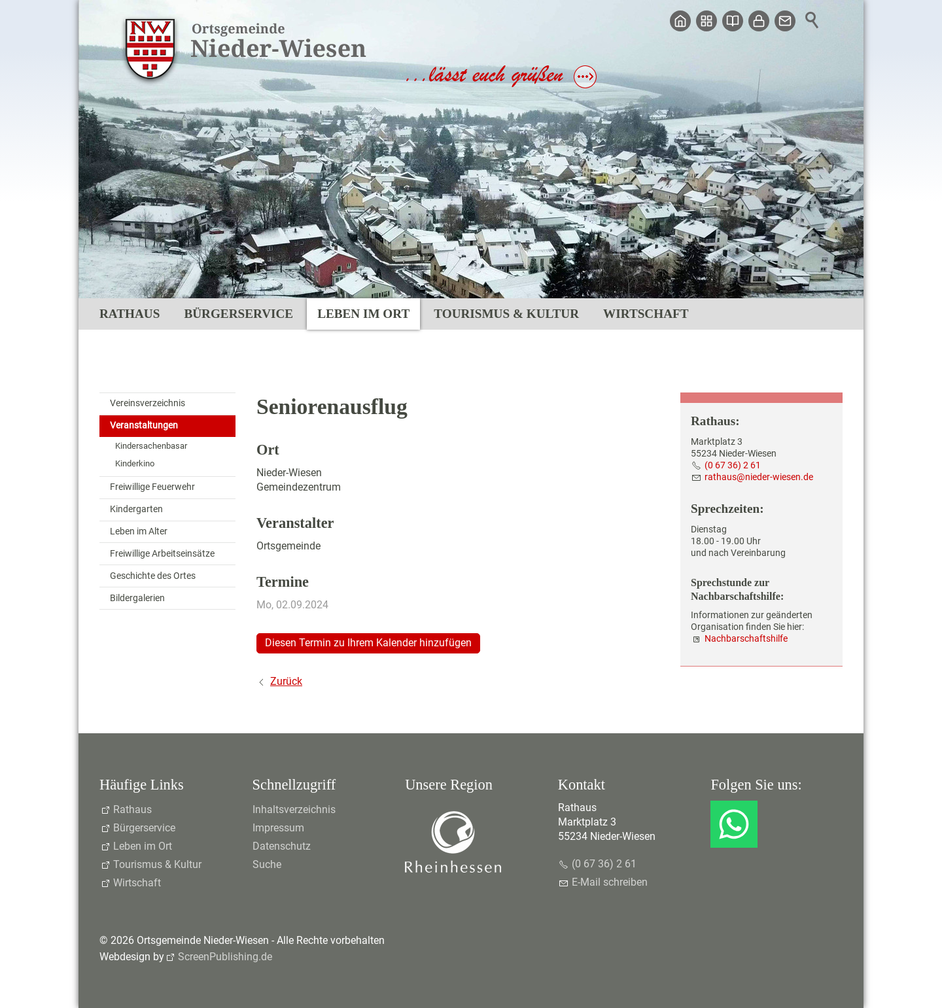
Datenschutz (282, 846)
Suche (267, 864)
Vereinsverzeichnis (147, 403)
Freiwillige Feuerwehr (152, 487)
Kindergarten (136, 509)
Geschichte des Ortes (153, 576)
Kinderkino (134, 463)
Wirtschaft (645, 314)
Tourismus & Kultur (506, 314)
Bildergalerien (137, 598)
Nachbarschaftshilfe (746, 638)
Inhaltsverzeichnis (294, 809)
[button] (734, 824)
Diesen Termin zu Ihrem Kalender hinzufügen (368, 642)
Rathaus (129, 314)
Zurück (286, 681)
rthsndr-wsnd (759, 477)
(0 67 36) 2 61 (733, 465)
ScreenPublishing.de (225, 956)
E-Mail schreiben (610, 882)
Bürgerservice (238, 314)
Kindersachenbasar (151, 446)
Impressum (278, 828)
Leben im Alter (138, 531)
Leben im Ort (363, 314)
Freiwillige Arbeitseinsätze (162, 553)
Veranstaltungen (144, 425)
